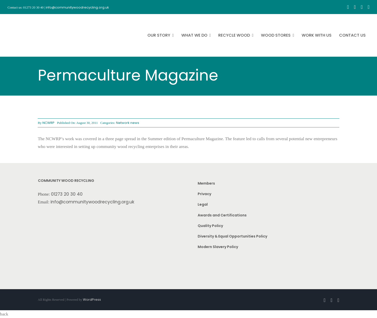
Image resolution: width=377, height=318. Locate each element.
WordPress (92, 299)
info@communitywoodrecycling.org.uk (92, 202)
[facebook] (348, 7)
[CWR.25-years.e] (26, 19)
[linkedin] (368, 7)
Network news (127, 122)
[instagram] (355, 7)
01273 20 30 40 (67, 194)
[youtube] (361, 7)
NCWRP (48, 122)
